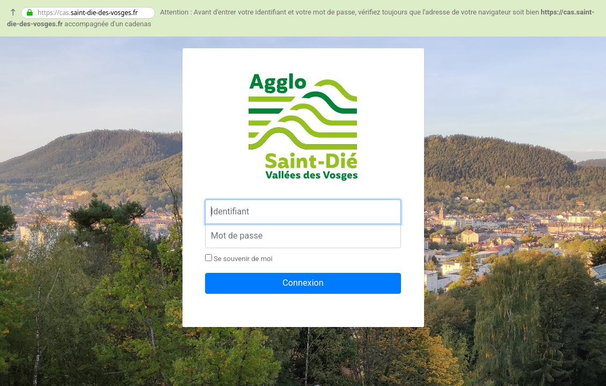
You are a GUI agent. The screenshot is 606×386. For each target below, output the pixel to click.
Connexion (303, 283)
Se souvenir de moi (239, 258)
